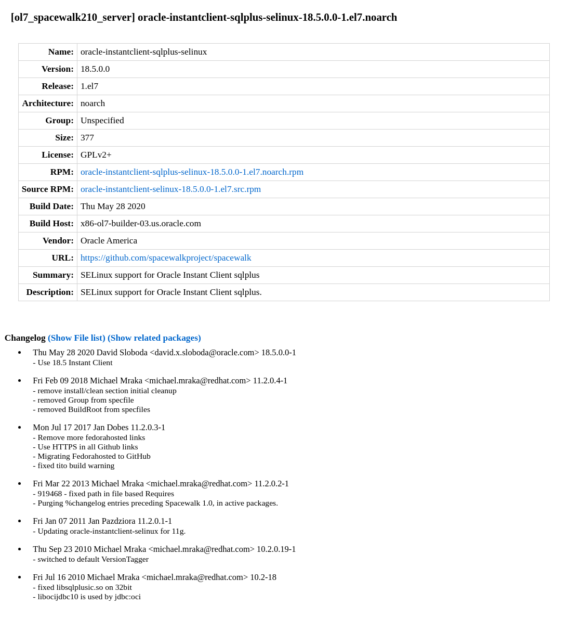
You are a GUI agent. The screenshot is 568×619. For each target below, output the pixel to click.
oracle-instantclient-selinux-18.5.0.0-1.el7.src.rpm (171, 189)
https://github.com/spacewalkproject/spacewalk (166, 258)
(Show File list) (76, 338)
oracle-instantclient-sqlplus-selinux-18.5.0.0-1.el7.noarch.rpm (192, 172)
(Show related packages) (154, 338)
